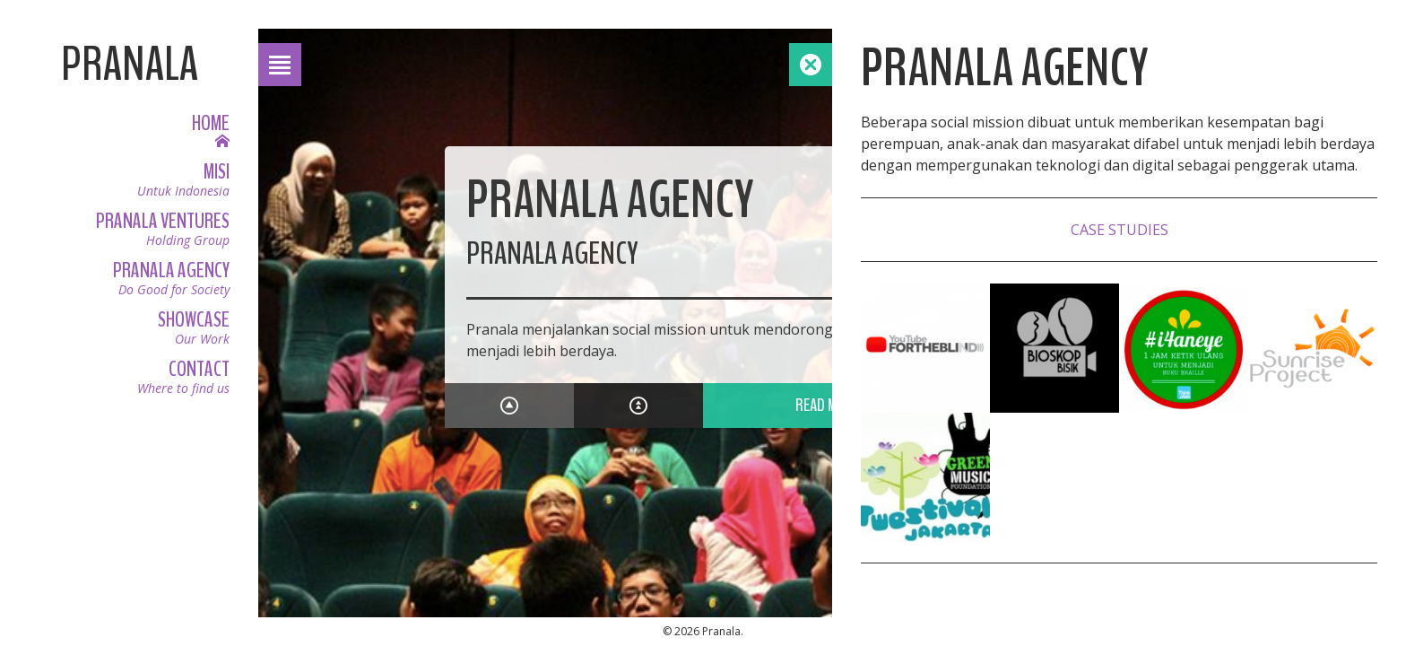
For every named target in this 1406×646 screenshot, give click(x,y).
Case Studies (1119, 230)
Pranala (129, 64)
